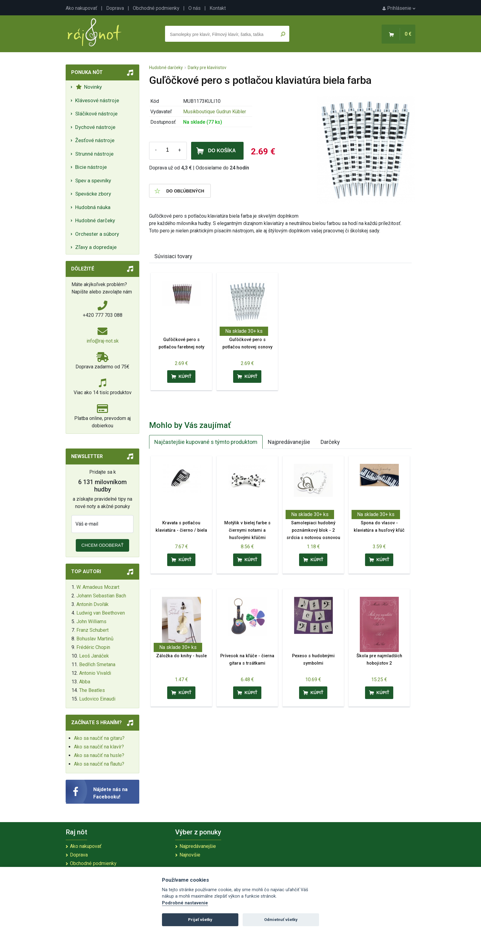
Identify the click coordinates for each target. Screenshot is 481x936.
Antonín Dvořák (92, 604)
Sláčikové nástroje (96, 114)
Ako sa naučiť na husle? (99, 755)
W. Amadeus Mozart (97, 587)
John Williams (91, 621)
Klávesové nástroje (97, 100)
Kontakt (218, 8)
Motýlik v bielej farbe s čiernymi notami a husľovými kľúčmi (247, 530)
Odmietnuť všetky (281, 919)
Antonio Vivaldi (95, 673)
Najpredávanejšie (289, 442)
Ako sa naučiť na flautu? (99, 764)
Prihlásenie (398, 8)
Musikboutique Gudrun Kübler (214, 112)
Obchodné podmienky (156, 8)
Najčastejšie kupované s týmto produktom (205, 442)
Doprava (115, 8)
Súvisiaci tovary (173, 256)
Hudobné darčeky (95, 220)
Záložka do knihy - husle (181, 655)
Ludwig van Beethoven (100, 613)
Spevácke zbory (93, 194)
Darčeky (330, 442)
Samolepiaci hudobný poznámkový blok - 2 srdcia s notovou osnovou (313, 530)
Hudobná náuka (92, 207)
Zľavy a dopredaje (96, 247)
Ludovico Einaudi (97, 699)
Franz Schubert (92, 630)
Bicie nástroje (91, 167)
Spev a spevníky (93, 180)
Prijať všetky (200, 919)
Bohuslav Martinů (95, 639)
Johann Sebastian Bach (101, 596)
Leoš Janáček (94, 656)
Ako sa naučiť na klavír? (99, 747)
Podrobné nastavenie (185, 903)
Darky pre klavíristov (207, 67)
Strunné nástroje (94, 154)
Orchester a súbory (97, 234)
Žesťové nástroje (94, 140)
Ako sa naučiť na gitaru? (99, 738)
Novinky (89, 87)
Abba (84, 682)
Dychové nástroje (95, 127)
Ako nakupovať (81, 8)
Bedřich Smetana (97, 664)
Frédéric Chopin (93, 647)
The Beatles (92, 690)
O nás (194, 8)
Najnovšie (189, 855)
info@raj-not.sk (103, 341)
